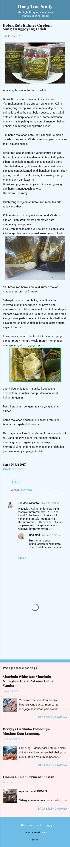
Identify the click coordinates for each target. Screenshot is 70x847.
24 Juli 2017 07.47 (49, 503)
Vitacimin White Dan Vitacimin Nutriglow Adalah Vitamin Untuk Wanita (28, 681)
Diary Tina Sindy (35, 6)
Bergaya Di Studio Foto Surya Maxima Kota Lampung (26, 731)
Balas (22, 558)
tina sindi (35, 535)
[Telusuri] (65, 7)
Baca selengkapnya (52, 717)
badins (44, 832)
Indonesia (26, 489)
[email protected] (13, 469)
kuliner (16, 482)
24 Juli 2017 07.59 (51, 535)
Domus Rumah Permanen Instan (28, 777)
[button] (65, 26)
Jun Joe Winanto (28, 503)
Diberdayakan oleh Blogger (35, 825)
